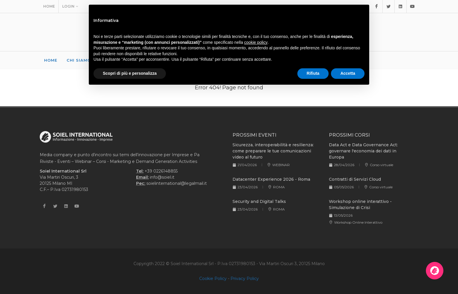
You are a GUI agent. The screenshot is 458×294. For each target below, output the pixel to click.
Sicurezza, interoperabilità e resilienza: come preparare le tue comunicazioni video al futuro (273, 151)
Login (70, 6)
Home (49, 6)
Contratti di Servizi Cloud (355, 179)
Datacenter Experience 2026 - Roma (271, 179)
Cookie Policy (213, 278)
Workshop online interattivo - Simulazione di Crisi (360, 204)
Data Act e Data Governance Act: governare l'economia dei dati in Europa (363, 151)
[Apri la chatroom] (434, 270)
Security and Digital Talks (259, 201)
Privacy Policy (244, 278)
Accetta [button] (347, 73)
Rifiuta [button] (313, 73)
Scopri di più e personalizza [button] (130, 73)
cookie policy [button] (256, 42)
